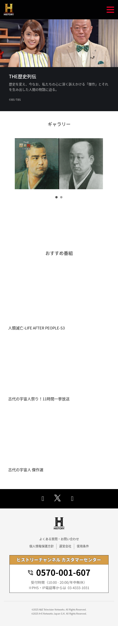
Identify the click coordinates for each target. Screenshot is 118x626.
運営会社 (65, 546)
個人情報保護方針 (41, 546)
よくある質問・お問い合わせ (59, 539)
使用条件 (83, 546)
